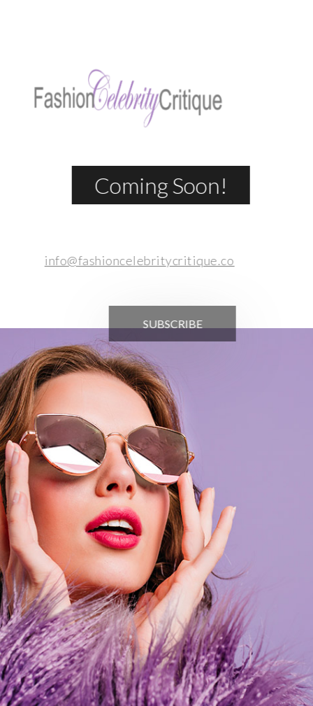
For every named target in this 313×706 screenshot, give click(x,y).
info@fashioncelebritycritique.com (138, 260)
